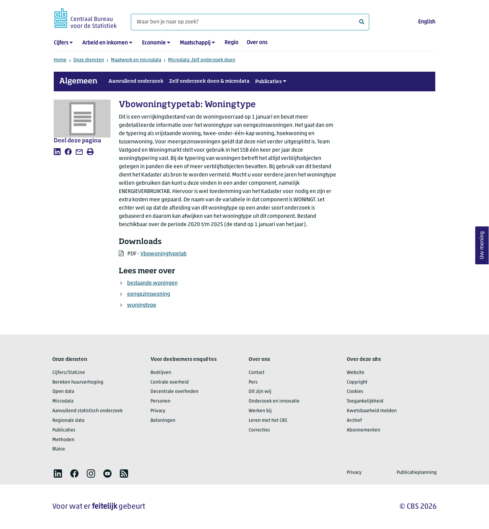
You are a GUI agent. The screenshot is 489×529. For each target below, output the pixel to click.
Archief (354, 420)
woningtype (141, 305)
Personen (160, 401)
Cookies (355, 391)
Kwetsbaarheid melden (372, 411)
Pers (253, 382)
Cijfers (61, 43)
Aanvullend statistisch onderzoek (87, 411)
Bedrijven (160, 372)
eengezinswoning (148, 294)
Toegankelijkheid (365, 401)
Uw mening (482, 245)
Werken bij (260, 411)
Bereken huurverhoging (77, 382)
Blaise (58, 449)
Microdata (62, 401)
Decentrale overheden (174, 391)
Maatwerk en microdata (136, 60)
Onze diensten (88, 60)
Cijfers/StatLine (68, 372)
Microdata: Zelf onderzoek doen (201, 60)
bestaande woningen (152, 283)
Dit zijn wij (260, 391)
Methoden (63, 440)
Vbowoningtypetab (164, 254)
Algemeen (78, 81)
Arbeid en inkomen (105, 43)
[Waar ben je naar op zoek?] (250, 22)
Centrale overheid (169, 382)
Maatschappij (195, 43)
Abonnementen (363, 430)
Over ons (257, 42)
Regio (231, 42)
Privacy (157, 411)
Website (355, 372)
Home (60, 60)
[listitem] (57, 151)
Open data (63, 391)
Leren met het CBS (268, 420)
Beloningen (162, 420)
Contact (256, 372)
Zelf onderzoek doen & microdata (209, 81)
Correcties (259, 430)
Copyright (357, 382)
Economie (154, 43)
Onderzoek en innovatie (274, 401)
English (426, 22)
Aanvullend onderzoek (136, 81)
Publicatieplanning (417, 472)
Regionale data (68, 420)
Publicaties (268, 81)
